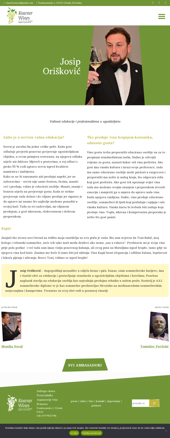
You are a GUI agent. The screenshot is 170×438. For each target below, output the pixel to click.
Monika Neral (12, 346)
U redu (74, 433)
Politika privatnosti (92, 433)
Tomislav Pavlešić (154, 346)
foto (91, 401)
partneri (96, 405)
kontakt (100, 401)
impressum (113, 401)
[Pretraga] (154, 403)
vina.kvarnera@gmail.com (19, 3)
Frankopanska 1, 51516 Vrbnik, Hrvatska (60, 3)
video (83, 401)
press (74, 401)
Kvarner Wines (19, 15)
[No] (166, 431)
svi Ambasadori (85, 365)
